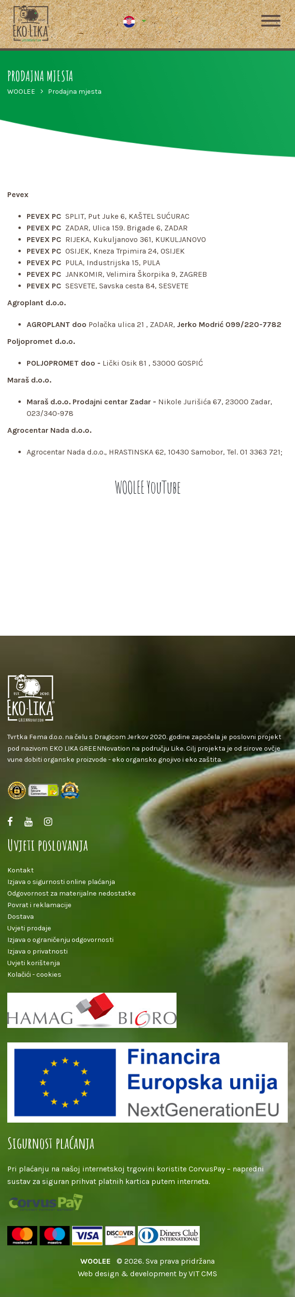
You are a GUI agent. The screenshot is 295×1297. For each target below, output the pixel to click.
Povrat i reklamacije (39, 905)
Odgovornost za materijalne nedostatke (71, 893)
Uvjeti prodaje (29, 928)
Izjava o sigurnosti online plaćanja (61, 882)
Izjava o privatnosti (37, 951)
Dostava (20, 916)
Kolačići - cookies (34, 974)
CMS (209, 1273)
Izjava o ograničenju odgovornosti (60, 940)
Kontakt (20, 870)
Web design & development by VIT (138, 1273)
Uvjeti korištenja (33, 963)
